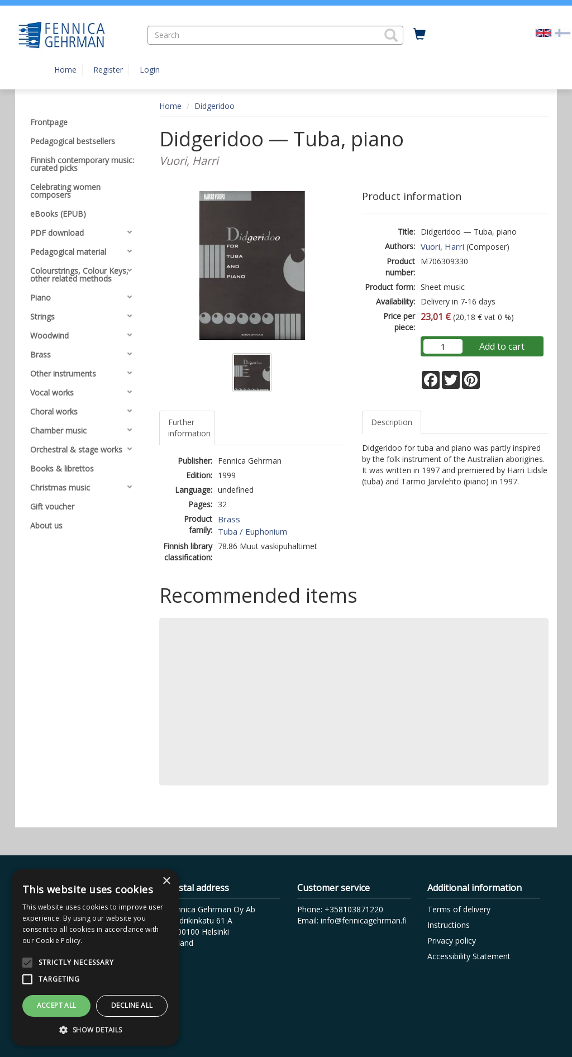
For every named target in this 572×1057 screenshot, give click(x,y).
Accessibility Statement (469, 956)
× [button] (166, 881)
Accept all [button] (57, 1005)
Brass (229, 519)
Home (65, 69)
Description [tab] (391, 422)
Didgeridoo (214, 106)
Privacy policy (451, 940)
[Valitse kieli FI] (562, 32)
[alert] (95, 957)
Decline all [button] (131, 1005)
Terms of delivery (458, 909)
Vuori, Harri (442, 246)
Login (150, 69)
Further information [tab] (189, 428)
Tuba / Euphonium (252, 531)
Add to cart (502, 346)
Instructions (448, 925)
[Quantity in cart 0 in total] (419, 34)
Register (108, 69)
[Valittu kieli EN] (543, 32)
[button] (391, 35)
